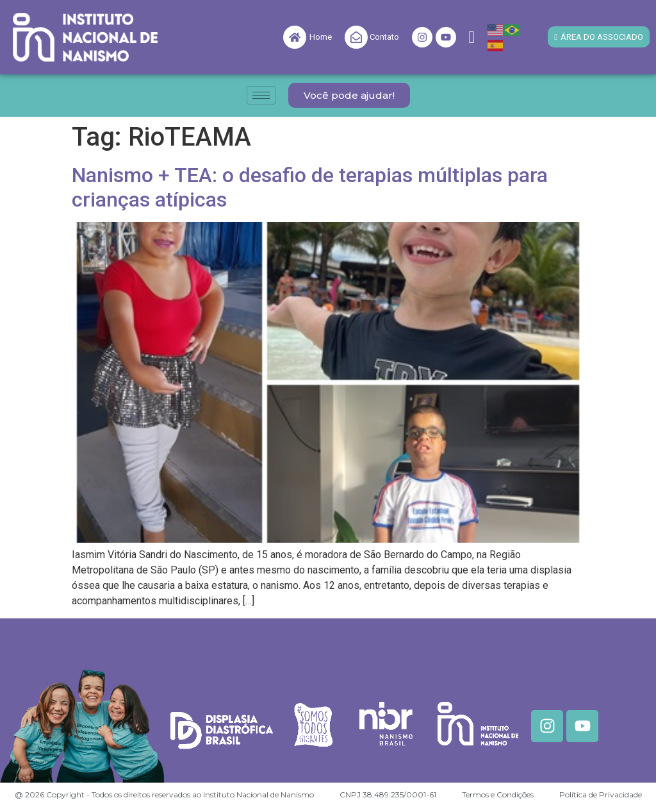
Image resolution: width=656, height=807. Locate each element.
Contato (384, 37)
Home (320, 37)
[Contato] (356, 37)
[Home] (294, 37)
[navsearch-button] (472, 37)
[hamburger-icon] (261, 95)
